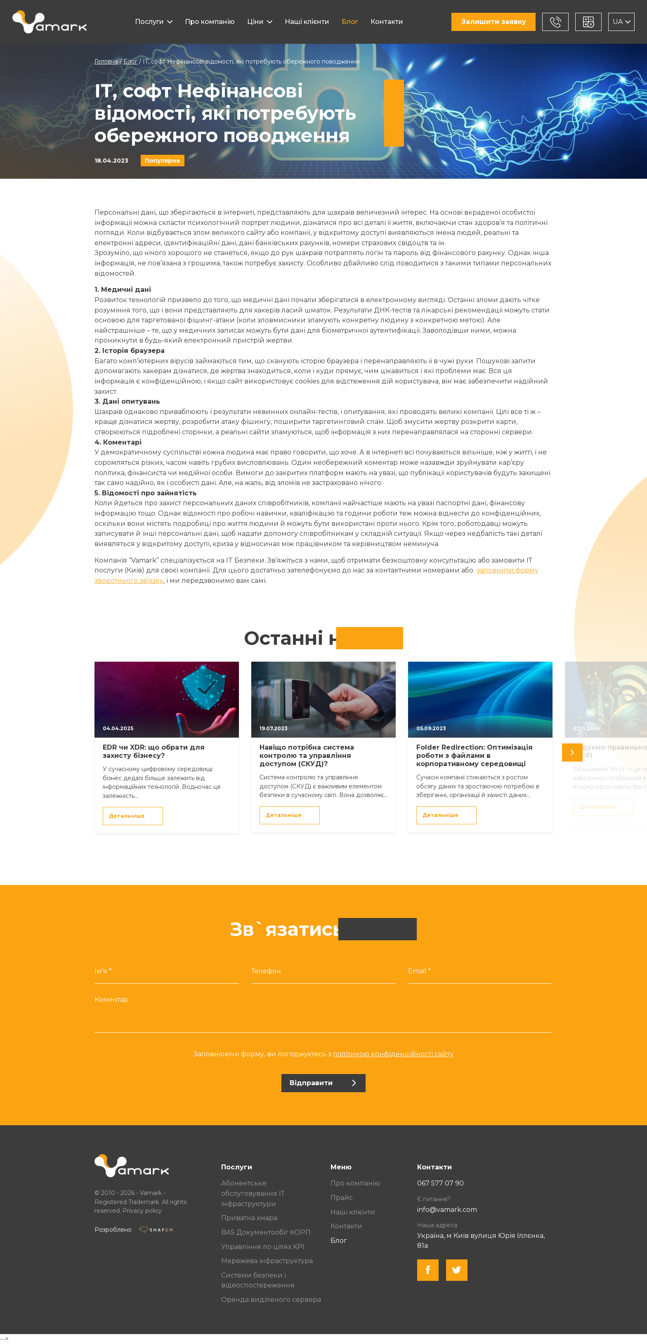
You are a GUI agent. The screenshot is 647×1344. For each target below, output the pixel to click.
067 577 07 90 (440, 1183)
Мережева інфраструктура (267, 1261)
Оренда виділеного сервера (271, 1300)
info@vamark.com (447, 1210)
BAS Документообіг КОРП (266, 1232)
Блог (350, 22)
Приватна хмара (249, 1218)
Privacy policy (142, 1210)
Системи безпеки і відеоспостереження (258, 1280)
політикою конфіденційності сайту (393, 1054)
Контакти (387, 22)
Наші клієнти (307, 22)
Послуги (149, 22)
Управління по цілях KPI (263, 1247)
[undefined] (572, 752)
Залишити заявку (493, 22)
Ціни (255, 22)
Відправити (323, 1083)
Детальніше (132, 816)
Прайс (342, 1198)
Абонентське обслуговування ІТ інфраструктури (253, 1193)
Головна (106, 61)
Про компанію (210, 22)
